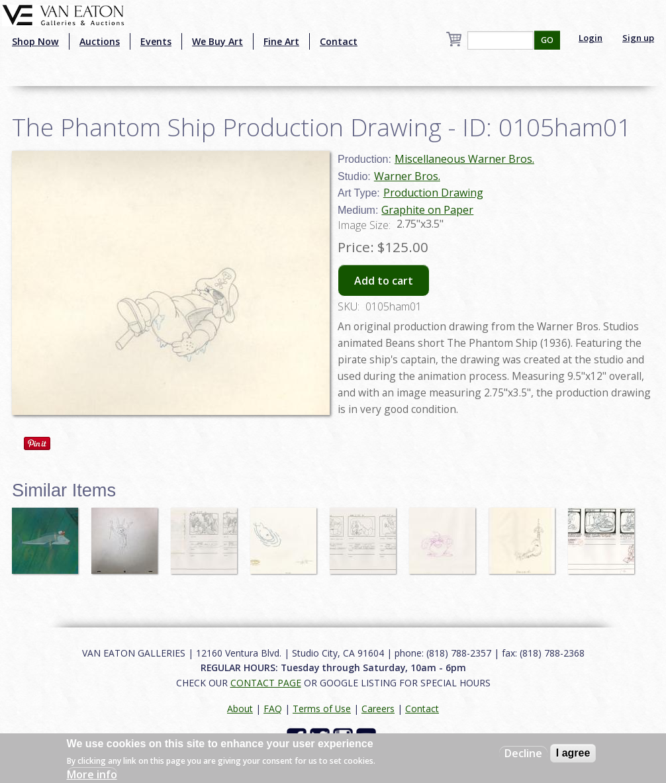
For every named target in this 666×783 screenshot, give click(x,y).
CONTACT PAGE (265, 682)
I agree (573, 753)
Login (590, 38)
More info (92, 774)
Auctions (99, 41)
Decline (523, 753)
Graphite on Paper (427, 210)
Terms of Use (322, 708)
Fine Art (281, 41)
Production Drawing (433, 192)
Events (155, 41)
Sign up (638, 38)
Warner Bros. (407, 176)
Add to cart (383, 280)
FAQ (272, 708)
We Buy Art (217, 41)
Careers (378, 708)
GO (547, 40)
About (240, 708)
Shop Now (35, 41)
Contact (338, 41)
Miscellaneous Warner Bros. (464, 159)
